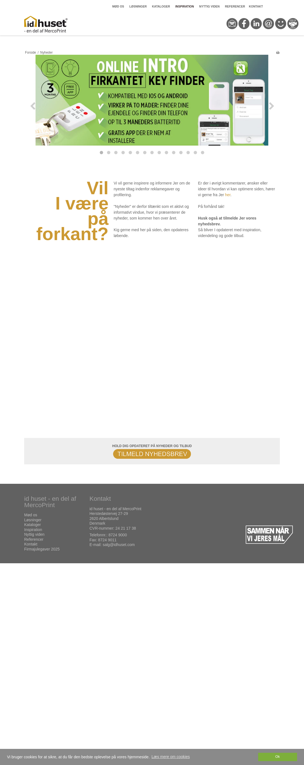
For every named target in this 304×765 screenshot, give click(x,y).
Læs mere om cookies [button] (170, 756)
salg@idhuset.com (118, 544)
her (227, 195)
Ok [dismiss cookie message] (277, 757)
